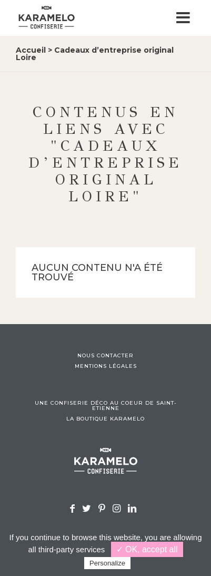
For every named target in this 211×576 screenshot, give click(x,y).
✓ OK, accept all (147, 549)
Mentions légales (106, 366)
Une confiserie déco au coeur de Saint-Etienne (106, 406)
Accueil (31, 50)
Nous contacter (105, 355)
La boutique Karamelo (105, 419)
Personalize (107, 563)
